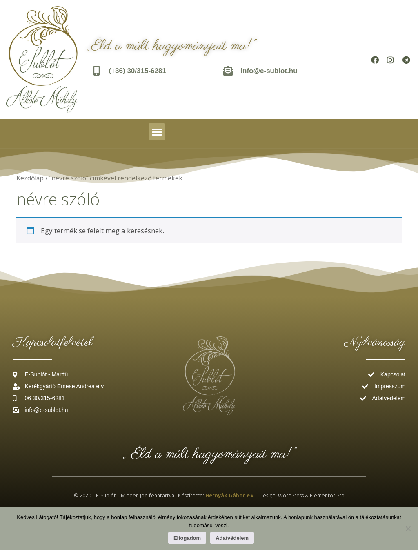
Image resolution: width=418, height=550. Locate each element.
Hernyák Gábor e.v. (229, 495)
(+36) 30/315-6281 (137, 71)
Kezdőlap (30, 178)
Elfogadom (187, 538)
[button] (157, 131)
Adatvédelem (232, 538)
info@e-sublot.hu (269, 71)
